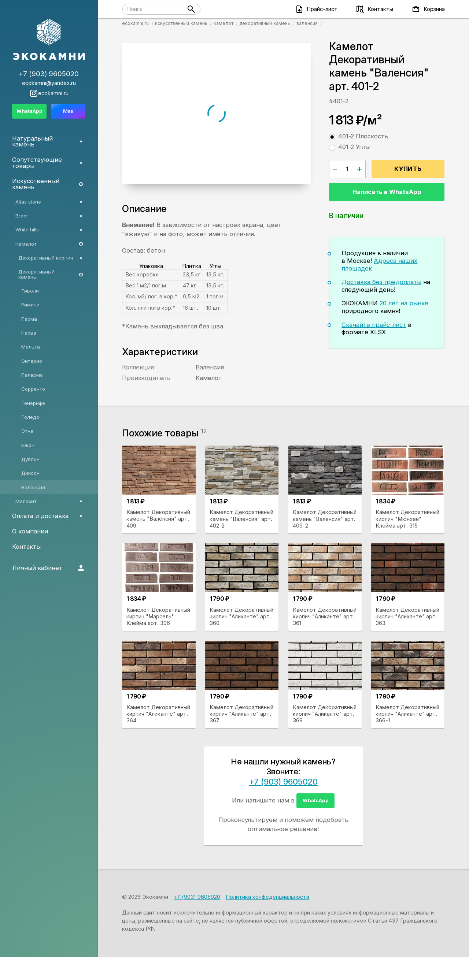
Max (68, 111)
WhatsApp (316, 800)
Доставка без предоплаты (381, 282)
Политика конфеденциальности (267, 897)
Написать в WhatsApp (386, 192)
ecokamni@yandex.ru (49, 83)
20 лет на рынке (404, 303)
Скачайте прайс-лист (373, 324)
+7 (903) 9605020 (283, 781)
